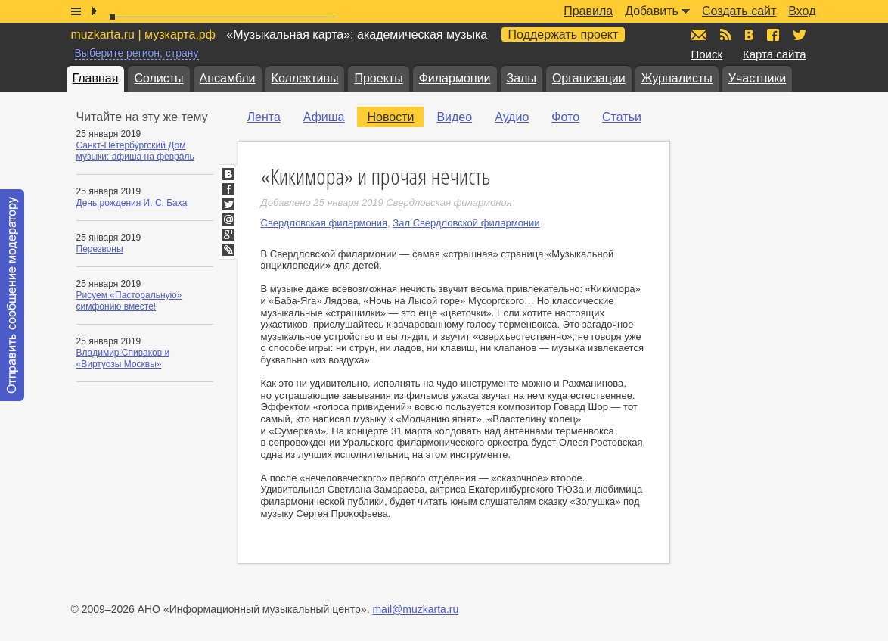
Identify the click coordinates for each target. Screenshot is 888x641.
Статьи (621, 116)
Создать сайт (739, 11)
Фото (565, 116)
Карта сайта (774, 54)
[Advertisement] (782, 258)
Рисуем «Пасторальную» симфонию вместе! (129, 301)
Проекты (378, 78)
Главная (96, 78)
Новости (390, 116)
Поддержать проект (563, 34)
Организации (589, 78)
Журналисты (677, 78)
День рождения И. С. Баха (132, 203)
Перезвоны (99, 249)
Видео (454, 116)
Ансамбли (228, 78)
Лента (264, 116)
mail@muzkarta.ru (415, 609)
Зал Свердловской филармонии (466, 223)
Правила (588, 11)
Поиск (707, 54)
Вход (801, 11)
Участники (757, 78)
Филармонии (455, 78)
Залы (521, 78)
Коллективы (305, 78)
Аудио (512, 116)
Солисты (158, 78)
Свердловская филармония (324, 223)
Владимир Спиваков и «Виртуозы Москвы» (123, 358)
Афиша (324, 116)
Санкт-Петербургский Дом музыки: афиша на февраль (135, 151)
